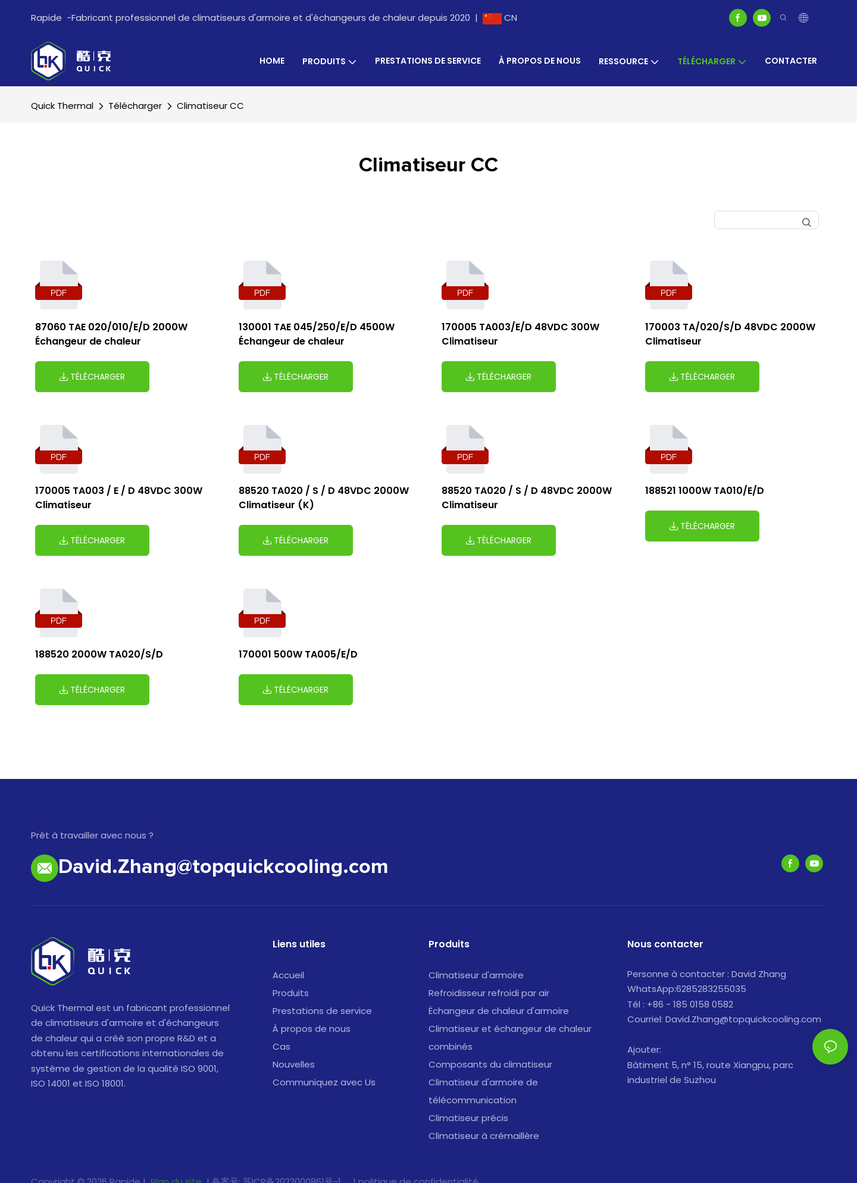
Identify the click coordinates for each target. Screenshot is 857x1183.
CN (500, 17)
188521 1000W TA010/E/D (704, 490)
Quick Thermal (62, 105)
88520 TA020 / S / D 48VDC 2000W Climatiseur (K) (324, 498)
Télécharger (135, 105)
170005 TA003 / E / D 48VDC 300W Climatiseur (118, 498)
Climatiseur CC (210, 105)
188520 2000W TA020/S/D (99, 654)
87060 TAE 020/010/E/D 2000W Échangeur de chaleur (111, 334)
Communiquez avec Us (324, 1082)
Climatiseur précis (468, 1118)
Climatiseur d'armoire (476, 975)
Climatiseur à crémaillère (483, 1135)
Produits (291, 993)
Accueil (288, 975)
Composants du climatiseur (490, 1064)
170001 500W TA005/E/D (298, 654)
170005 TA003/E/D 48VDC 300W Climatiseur (520, 334)
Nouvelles (294, 1064)
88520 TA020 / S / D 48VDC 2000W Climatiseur (527, 498)
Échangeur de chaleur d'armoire (498, 1010)
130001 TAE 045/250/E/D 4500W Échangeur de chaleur (317, 334)
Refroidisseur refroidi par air (488, 993)
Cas (281, 1046)
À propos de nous (312, 1028)
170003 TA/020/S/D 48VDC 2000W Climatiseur (730, 334)
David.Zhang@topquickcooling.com (223, 867)
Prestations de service (322, 1010)
